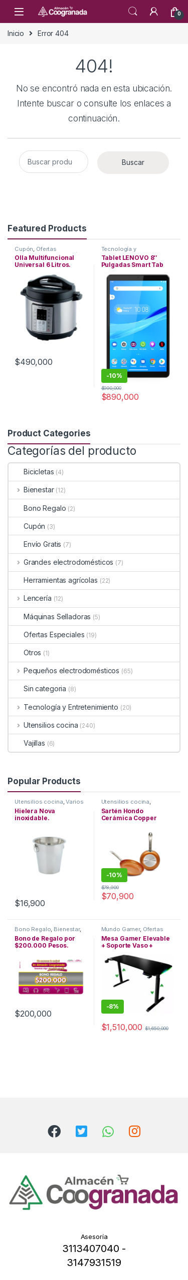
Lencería (30, 598)
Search (132, 11)
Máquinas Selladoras (50, 616)
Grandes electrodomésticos (61, 562)
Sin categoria (37, 688)
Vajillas (27, 743)
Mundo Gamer (120, 929)
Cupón (24, 248)
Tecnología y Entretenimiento (123, 251)
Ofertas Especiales (36, 251)
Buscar (133, 162)
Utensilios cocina (43, 725)
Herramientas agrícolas (53, 580)
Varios (74, 801)
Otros (25, 652)
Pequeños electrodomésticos (64, 670)
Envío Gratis (35, 544)
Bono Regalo (37, 508)
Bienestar (31, 489)
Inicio (16, 33)
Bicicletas (31, 471)
